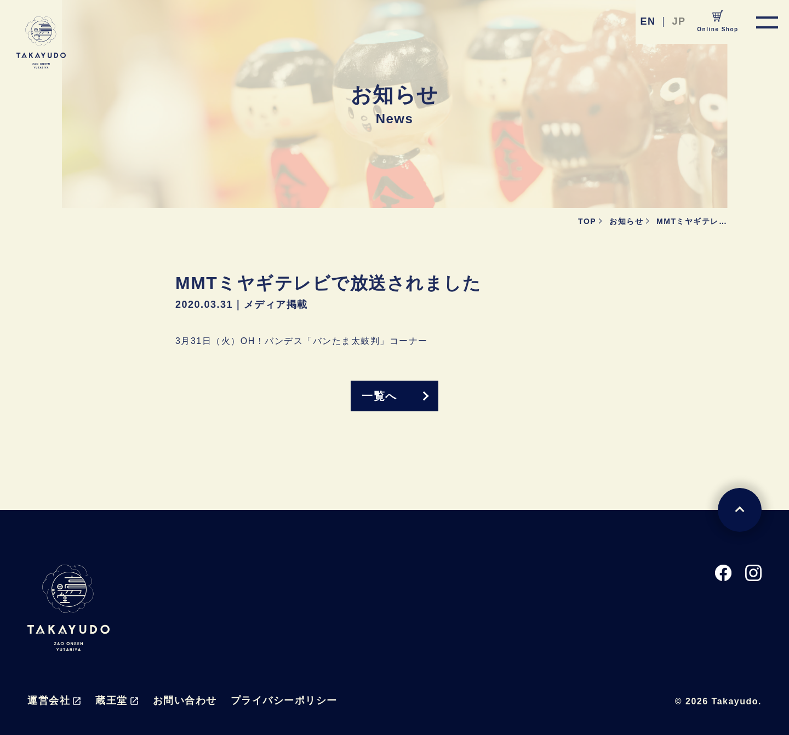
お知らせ (626, 221)
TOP (587, 221)
